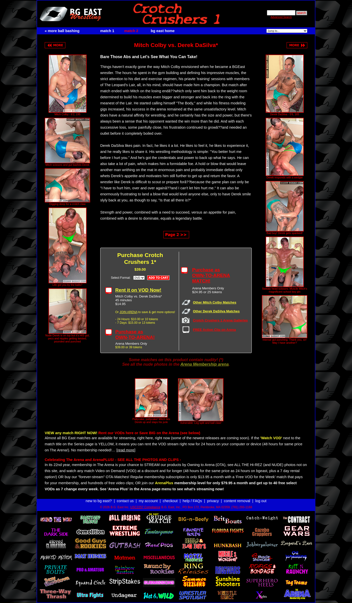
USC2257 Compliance (145, 507)
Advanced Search (281, 16)
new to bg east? (99, 501)
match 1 (107, 31)
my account (148, 501)
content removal (237, 501)
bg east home (162, 31)
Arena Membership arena (204, 364)
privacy (213, 501)
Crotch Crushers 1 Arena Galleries (220, 320)
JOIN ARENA (128, 312)
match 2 (131, 31)
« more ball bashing (62, 31)
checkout (170, 501)
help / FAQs (192, 501)
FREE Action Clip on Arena (214, 330)
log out (260, 501)
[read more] (125, 450)
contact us (125, 501)
